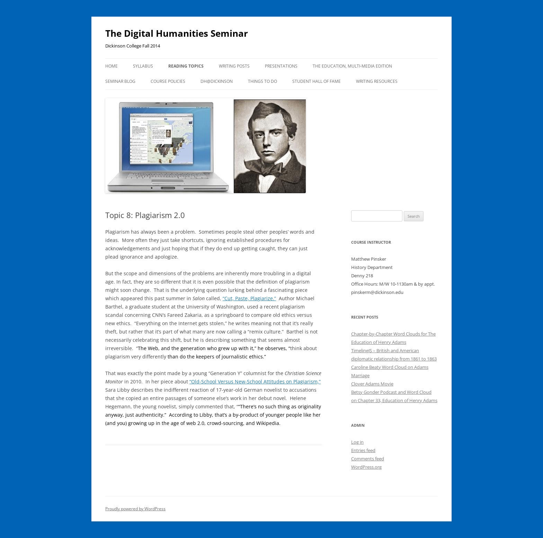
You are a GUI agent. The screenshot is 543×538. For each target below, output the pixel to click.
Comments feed (367, 458)
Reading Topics (186, 66)
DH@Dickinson (217, 81)
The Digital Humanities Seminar (176, 33)
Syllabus (143, 66)
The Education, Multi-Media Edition (352, 66)
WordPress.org (366, 467)
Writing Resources (377, 81)
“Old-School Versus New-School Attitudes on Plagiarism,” (255, 381)
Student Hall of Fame (316, 81)
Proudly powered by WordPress (135, 509)
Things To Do (262, 81)
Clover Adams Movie (372, 384)
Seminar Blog (120, 81)
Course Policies (168, 81)
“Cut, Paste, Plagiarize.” (249, 298)
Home (111, 66)
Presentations (281, 66)
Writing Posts (234, 66)
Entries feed (363, 450)
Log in (357, 442)
